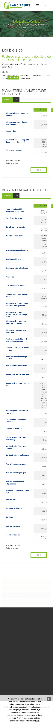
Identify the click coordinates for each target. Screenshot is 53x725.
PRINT (38, 170)
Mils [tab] (16, 100)
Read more (14, 78)
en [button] (45, 5)
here (37, 721)
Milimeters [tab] (8, 100)
